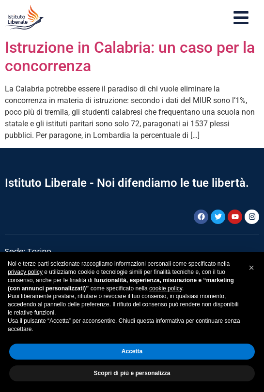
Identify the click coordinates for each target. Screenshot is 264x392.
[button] (251, 267)
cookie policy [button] (165, 288)
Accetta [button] (132, 351)
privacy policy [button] (25, 272)
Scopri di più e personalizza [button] (131, 373)
